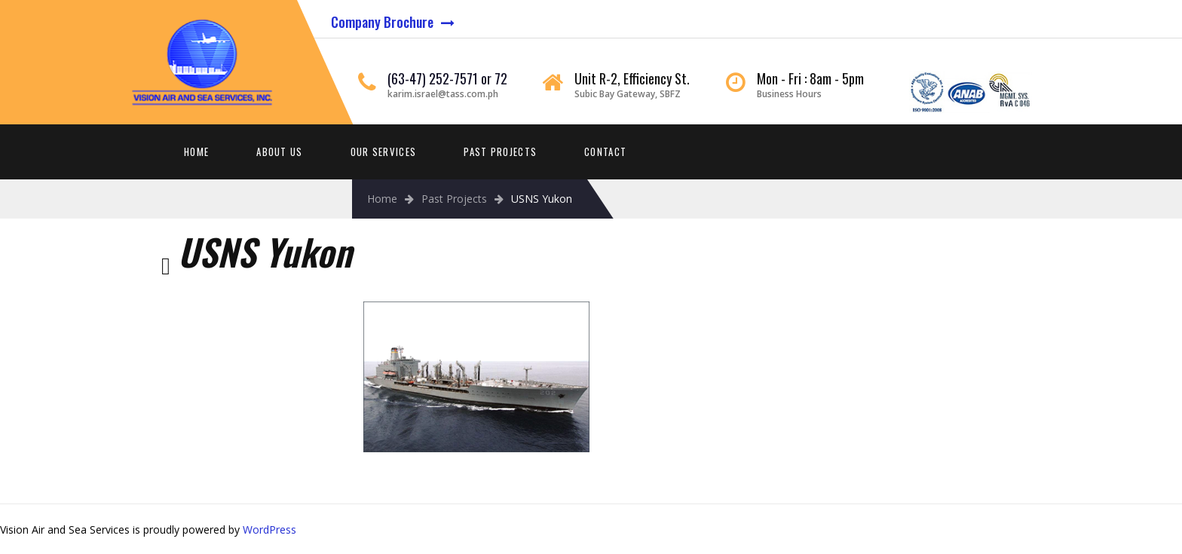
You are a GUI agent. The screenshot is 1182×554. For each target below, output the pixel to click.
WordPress (269, 529)
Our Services (384, 151)
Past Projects (500, 151)
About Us (279, 151)
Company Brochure (382, 22)
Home (196, 151)
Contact (605, 151)
